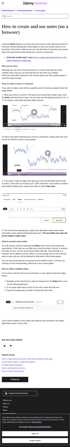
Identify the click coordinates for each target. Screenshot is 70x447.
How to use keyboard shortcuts (13, 368)
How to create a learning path (13, 371)
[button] (20, 393)
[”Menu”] (3, 3)
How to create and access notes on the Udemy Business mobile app (27, 359)
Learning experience (24, 11)
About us (6, 404)
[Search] (35, 16)
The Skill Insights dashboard (12, 365)
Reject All (35, 435)
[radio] (4, 345)
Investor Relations (9, 413)
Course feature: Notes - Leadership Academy (18, 362)
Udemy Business (8, 11)
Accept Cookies (35, 441)
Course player (40, 11)
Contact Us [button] (15, 379)
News (5, 410)
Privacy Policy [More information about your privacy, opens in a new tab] (36, 423)
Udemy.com (7, 400)
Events (5, 407)
